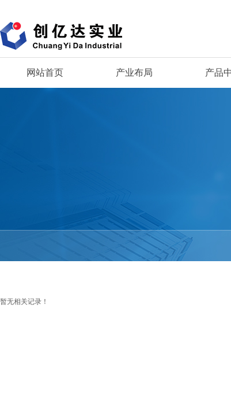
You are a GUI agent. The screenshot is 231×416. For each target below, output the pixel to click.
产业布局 (134, 72)
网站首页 (44, 72)
